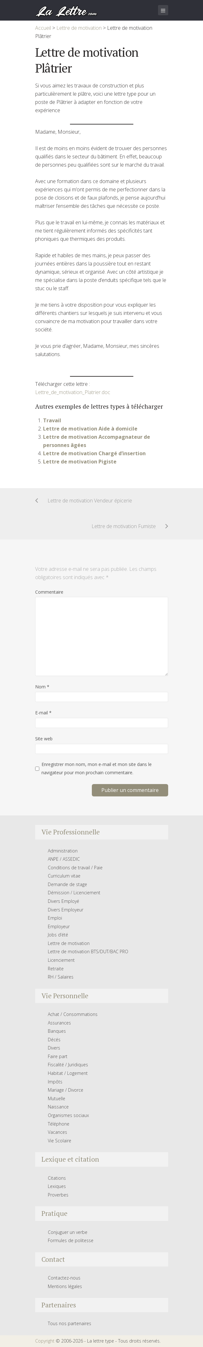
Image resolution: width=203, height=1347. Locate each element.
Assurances (59, 1023)
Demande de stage (67, 884)
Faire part (57, 1056)
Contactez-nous (64, 1278)
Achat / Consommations (73, 1014)
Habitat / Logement (68, 1073)
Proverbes (58, 1195)
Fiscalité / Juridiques (68, 1065)
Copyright (44, 1341)
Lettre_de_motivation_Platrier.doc (72, 392)
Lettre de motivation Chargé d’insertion (94, 453)
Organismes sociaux (68, 1115)
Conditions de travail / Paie (75, 868)
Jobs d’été (58, 935)
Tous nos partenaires (69, 1323)
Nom (42, 687)
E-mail (43, 713)
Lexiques (57, 1186)
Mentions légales (65, 1286)
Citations (57, 1178)
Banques (57, 1031)
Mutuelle (56, 1098)
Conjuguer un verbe (67, 1232)
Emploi (55, 918)
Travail (52, 420)
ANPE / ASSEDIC (64, 859)
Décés (54, 1040)
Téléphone (58, 1124)
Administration (63, 851)
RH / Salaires (60, 977)
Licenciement (61, 960)
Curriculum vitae (64, 876)
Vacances (57, 1132)
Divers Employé (63, 901)
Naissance (58, 1107)
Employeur (59, 926)
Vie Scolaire (59, 1141)
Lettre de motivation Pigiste (80, 461)
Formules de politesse (70, 1240)
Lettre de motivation (69, 943)
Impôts (55, 1082)
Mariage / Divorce (65, 1090)
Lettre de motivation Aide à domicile (90, 428)
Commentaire (49, 592)
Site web (44, 739)
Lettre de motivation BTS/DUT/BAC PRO (88, 951)
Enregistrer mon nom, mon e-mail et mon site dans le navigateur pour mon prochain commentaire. (96, 768)
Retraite (56, 969)
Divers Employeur (65, 910)
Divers (54, 1048)
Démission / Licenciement (74, 893)
